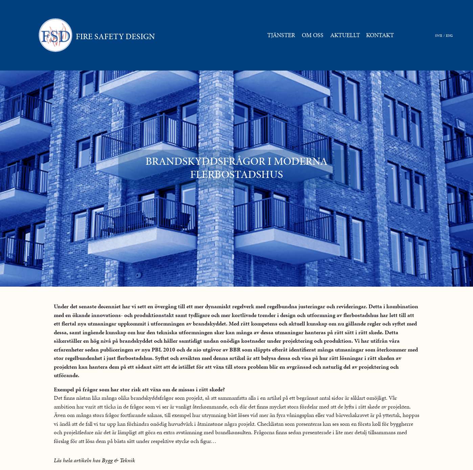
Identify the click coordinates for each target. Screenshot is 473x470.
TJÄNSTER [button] (281, 35)
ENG (449, 35)
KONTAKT (381, 34)
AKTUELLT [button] (345, 35)
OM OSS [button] (312, 35)
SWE (438, 35)
